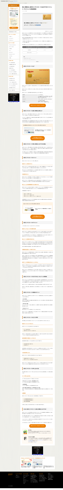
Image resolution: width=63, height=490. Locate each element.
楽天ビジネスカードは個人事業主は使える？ (30, 59)
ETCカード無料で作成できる (13, 73)
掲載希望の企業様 (50, 479)
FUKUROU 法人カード (5, 1)
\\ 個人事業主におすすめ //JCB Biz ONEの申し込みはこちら (37, 138)
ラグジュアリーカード (12, 54)
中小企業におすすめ (12, 80)
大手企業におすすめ (12, 78)
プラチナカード (11, 40)
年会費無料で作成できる (12, 64)
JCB (9, 50)
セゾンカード (11, 52)
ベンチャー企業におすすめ (12, 82)
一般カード (10, 36)
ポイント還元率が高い (12, 62)
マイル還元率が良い (12, 66)
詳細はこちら (14, 27)
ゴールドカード (11, 38)
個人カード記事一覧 (50, 477)
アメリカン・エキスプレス (26, 475)
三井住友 (10, 48)
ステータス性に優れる (33, 479)
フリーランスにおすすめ (12, 85)
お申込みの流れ (29, 52)
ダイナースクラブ (11, 46)
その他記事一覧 (50, 478)
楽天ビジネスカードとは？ (27, 58)
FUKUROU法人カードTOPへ (13, 31)
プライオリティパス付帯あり (34, 480)
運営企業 (49, 473)
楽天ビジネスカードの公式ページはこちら (37, 105)
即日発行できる (11, 68)
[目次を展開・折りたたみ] (37, 61)
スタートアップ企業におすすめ (43, 478)
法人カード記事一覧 (12, 90)
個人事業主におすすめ (12, 87)
